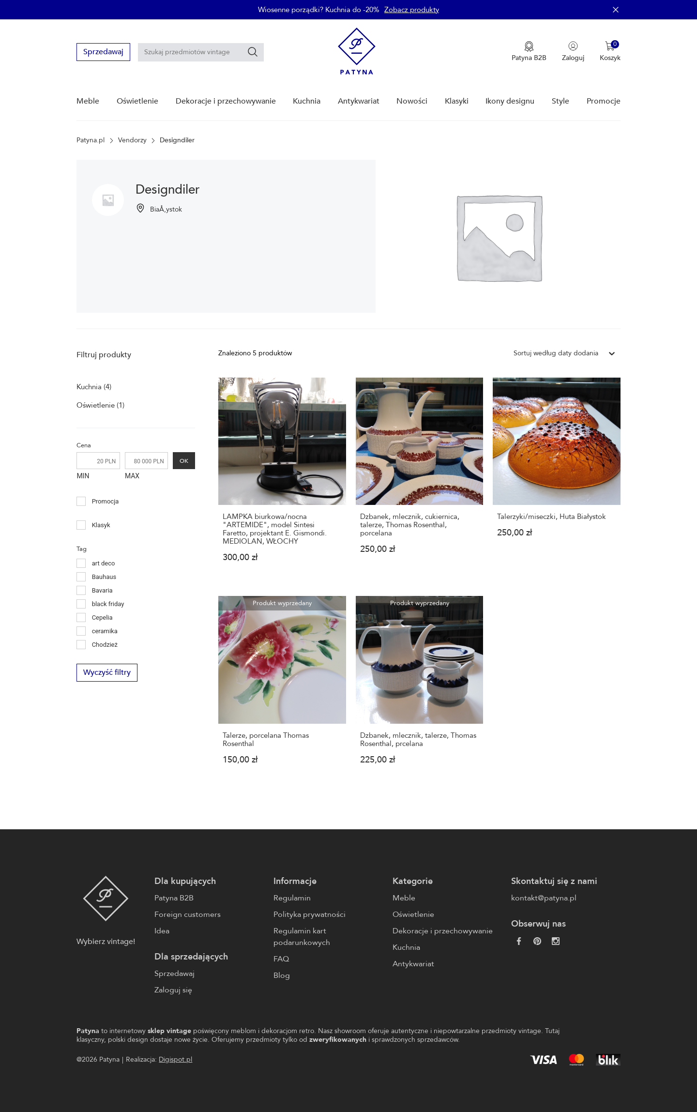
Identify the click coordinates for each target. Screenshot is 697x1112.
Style (560, 101)
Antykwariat (358, 101)
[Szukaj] (252, 52)
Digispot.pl (175, 1059)
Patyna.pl (90, 140)
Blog (281, 975)
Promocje (604, 101)
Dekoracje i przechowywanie (226, 101)
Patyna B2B (174, 898)
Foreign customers (187, 914)
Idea (161, 931)
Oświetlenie (137, 101)
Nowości (411, 101)
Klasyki (457, 101)
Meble (87, 101)
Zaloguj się (173, 990)
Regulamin (292, 898)
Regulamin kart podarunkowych (301, 937)
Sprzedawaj (103, 51)
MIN (82, 476)
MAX (132, 476)
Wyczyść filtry (107, 672)
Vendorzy (132, 140)
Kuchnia (306, 101)
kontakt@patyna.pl (543, 898)
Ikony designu (509, 101)
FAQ (281, 959)
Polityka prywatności (309, 914)
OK (184, 461)
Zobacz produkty (411, 10)
